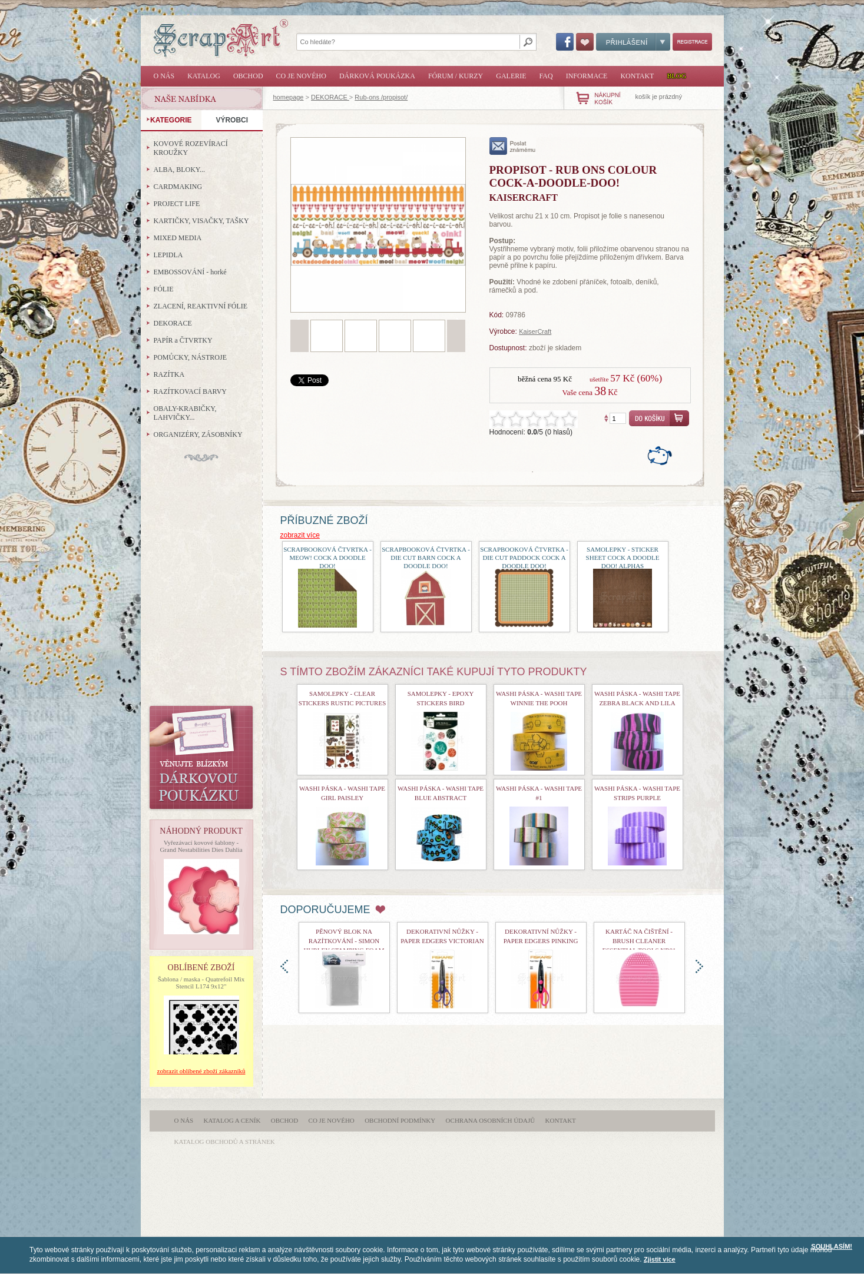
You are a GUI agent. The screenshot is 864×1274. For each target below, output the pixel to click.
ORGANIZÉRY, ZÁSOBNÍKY (198, 434)
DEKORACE (330, 97)
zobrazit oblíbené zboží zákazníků (201, 1070)
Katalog (203, 76)
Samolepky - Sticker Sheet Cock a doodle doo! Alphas (623, 557)
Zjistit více (660, 1259)
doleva (284, 966)
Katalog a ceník (232, 1120)
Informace (587, 76)
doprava (699, 966)
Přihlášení (633, 42)
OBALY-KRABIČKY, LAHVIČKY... (185, 413)
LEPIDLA (168, 255)
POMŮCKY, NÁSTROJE (190, 357)
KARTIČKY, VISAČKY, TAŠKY (201, 221)
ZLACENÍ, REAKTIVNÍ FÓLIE (201, 306)
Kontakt (637, 76)
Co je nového (301, 76)
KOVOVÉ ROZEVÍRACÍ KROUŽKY (191, 148)
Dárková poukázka (377, 76)
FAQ (546, 76)
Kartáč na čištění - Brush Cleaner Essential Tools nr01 (639, 941)
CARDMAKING (178, 187)
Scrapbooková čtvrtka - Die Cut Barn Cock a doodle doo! (426, 557)
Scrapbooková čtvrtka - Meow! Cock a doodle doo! (327, 557)
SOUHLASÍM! (831, 1246)
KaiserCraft (535, 331)
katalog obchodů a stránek (224, 1141)
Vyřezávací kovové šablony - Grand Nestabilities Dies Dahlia (201, 846)
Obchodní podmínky (400, 1120)
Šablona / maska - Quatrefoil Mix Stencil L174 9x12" (201, 983)
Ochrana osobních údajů (490, 1120)
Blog (676, 76)
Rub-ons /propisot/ (381, 97)
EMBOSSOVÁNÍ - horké (190, 272)
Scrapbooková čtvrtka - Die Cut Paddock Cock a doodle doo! (524, 557)
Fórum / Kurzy (455, 76)
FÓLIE (164, 289)
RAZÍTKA (169, 374)
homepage (288, 97)
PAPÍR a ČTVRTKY (183, 340)
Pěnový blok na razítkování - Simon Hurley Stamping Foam (344, 941)
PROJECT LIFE (177, 204)
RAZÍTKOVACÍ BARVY (190, 391)
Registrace (692, 42)
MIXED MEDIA (178, 238)
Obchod (248, 76)
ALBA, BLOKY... (179, 169)
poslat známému (512, 146)
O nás (164, 76)
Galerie (511, 76)
